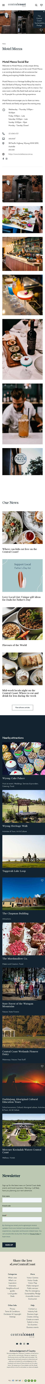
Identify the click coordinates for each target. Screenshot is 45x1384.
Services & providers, (30, 783)
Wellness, (5, 1158)
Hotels (12, 1158)
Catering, (5, 786)
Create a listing (32, 1317)
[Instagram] (24, 1344)
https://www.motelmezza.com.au (21, 154)
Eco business (32, 1324)
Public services (32, 1288)
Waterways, (6, 1059)
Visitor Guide (32, 1280)
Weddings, (18, 783)
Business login (32, 1314)
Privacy (12, 1309)
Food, (12, 786)
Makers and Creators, (10, 964)
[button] (43, 11)
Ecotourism (32, 1299)
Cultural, (20, 1107)
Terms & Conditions (12, 1311)
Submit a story (32, 1322)
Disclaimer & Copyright (12, 1314)
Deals (12, 1296)
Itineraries (12, 1286)
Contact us (32, 1309)
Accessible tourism (33, 1296)
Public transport (33, 1286)
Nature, (5, 1012)
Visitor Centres (32, 1278)
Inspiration (12, 1283)
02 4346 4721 (13, 133)
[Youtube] (28, 1344)
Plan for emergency (32, 1291)
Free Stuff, (22, 1059)
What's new (12, 1278)
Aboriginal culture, (30, 1107)
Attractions (6, 919)
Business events (33, 1327)
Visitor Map (32, 1283)
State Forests (14, 1012)
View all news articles (22, 708)
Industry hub (32, 1311)
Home (4, 44)
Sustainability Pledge (32, 1293)
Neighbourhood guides (12, 1289)
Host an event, (8, 783)
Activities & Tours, (9, 831)
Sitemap (12, 1317)
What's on (12, 1280)
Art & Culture (21, 831)
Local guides (12, 1293)
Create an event (32, 1319)
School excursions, (9, 1107)
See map (11, 149)
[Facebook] (21, 1344)
